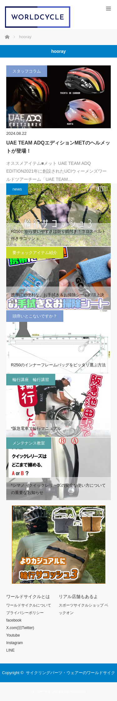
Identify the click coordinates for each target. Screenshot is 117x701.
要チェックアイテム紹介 (34, 252)
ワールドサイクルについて (28, 605)
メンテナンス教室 (28, 443)
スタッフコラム (26, 71)
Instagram (14, 643)
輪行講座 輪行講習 (30, 379)
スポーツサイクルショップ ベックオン (83, 609)
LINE (10, 650)
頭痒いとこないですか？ (34, 316)
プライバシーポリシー (25, 613)
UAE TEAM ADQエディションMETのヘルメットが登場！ (58, 147)
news (17, 189)
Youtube (13, 635)
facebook (14, 620)
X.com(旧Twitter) (20, 628)
